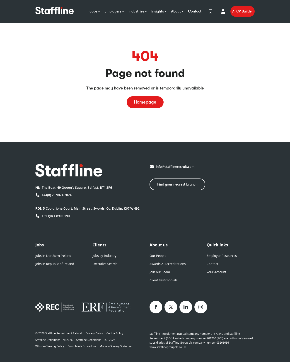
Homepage (145, 102)
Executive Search (104, 264)
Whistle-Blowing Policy (49, 346)
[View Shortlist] (210, 11)
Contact (212, 264)
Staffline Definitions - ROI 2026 (95, 340)
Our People (158, 255)
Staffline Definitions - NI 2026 (53, 340)
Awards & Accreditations (168, 264)
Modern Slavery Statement (116, 346)
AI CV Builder (242, 11)
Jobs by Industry (104, 255)
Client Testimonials (163, 280)
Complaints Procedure (82, 346)
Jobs (39, 245)
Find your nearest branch (177, 184)
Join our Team (160, 272)
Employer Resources (222, 255)
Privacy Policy (94, 333)
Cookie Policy (114, 333)
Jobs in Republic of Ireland (54, 264)
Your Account (216, 272)
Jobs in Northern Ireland (53, 255)
